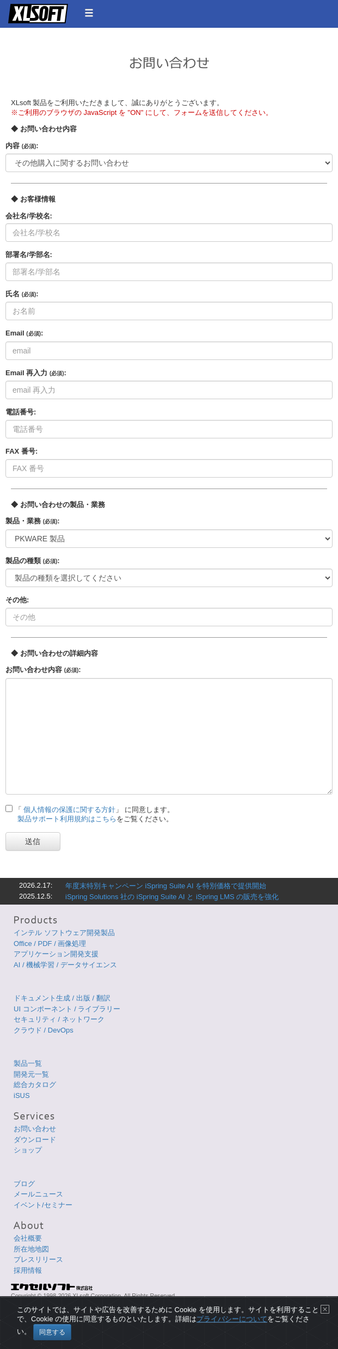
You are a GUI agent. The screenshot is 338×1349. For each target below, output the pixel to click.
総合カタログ (35, 1085)
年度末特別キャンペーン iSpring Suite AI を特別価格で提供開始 (165, 886)
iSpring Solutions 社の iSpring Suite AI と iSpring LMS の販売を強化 (172, 897)
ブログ (24, 1184)
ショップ (28, 1150)
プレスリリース (38, 1259)
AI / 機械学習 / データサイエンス (65, 965)
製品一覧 (28, 1063)
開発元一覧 (31, 1074)
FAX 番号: (21, 451)
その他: (17, 600)
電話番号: (20, 412)
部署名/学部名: (28, 255)
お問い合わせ (35, 1129)
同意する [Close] (52, 1340)
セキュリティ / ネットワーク (59, 1019)
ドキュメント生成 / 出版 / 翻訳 (62, 998)
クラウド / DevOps (43, 1030)
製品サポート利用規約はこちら (66, 819)
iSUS (22, 1095)
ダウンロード (35, 1140)
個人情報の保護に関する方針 (69, 809)
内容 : (22, 146)
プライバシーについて (231, 1327)
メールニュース (38, 1194)
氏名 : (22, 294)
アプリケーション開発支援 (56, 954)
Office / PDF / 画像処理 (50, 943)
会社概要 (28, 1238)
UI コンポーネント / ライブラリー (67, 1009)
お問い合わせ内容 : (43, 670)
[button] (89, 13)
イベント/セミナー (43, 1205)
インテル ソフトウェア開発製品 (64, 933)
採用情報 (28, 1270)
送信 (33, 841)
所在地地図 (31, 1249)
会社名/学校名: (28, 216)
